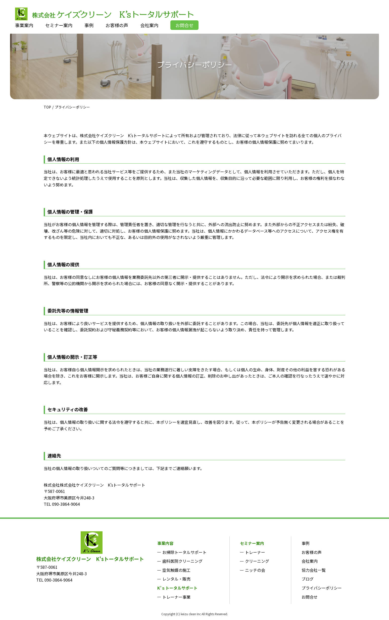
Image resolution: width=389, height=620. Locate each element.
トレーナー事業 (176, 597)
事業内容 (165, 543)
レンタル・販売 (176, 579)
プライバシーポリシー (322, 588)
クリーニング (257, 561)
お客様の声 (312, 552)
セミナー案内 (252, 543)
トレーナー (255, 552)
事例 (306, 543)
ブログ (308, 579)
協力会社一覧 (314, 570)
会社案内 (310, 561)
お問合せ (310, 597)
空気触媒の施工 (176, 570)
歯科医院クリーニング (182, 561)
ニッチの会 (255, 570)
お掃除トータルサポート (184, 552)
